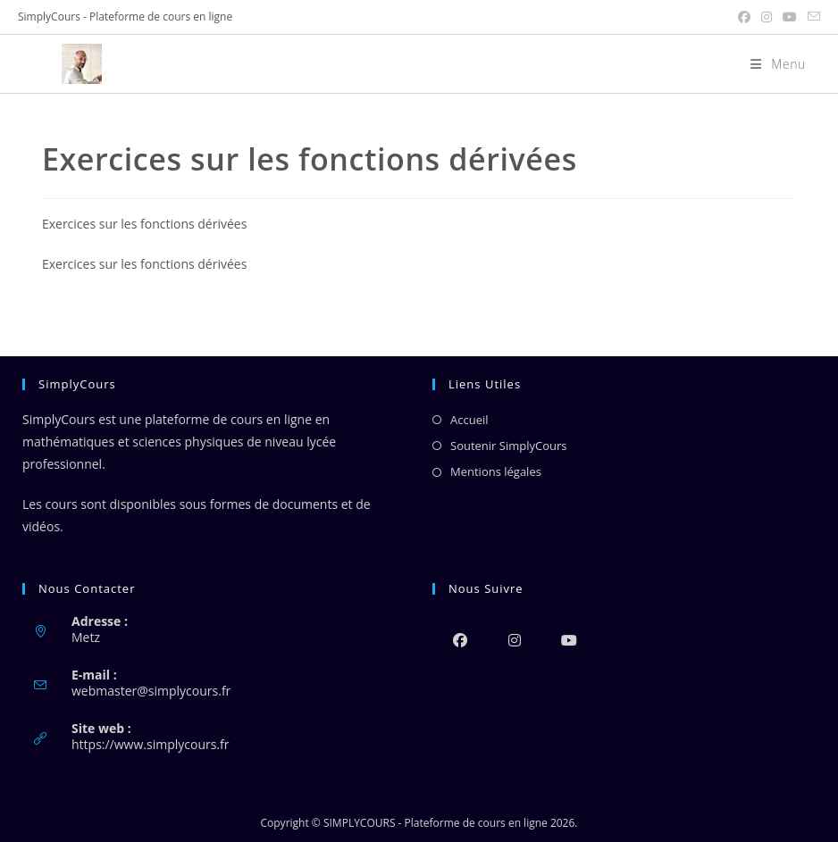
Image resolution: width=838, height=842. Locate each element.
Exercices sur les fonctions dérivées (144, 223)
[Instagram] (514, 639)
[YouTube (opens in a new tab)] (789, 17)
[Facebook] (459, 639)
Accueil (469, 420)
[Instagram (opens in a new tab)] (766, 17)
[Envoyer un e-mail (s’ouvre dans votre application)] (811, 17)
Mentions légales (495, 471)
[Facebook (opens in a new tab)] (744, 17)
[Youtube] (568, 639)
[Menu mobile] (771, 63)
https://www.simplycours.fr (150, 744)
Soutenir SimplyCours (508, 446)
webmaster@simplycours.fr (150, 690)
